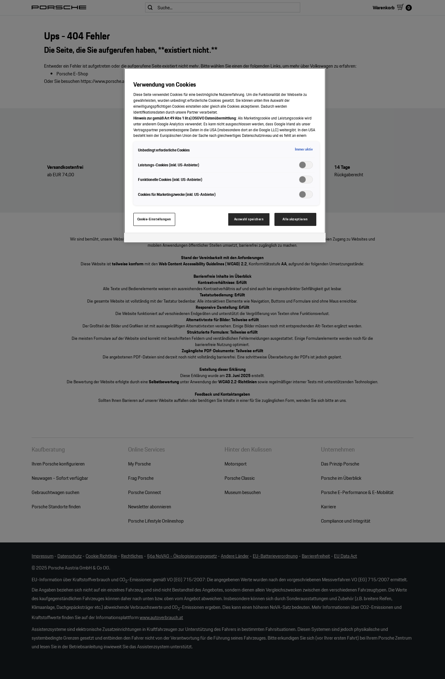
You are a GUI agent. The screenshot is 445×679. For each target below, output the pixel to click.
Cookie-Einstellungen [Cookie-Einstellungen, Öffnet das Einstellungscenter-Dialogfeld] (154, 219)
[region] (225, 155)
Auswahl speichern (249, 219)
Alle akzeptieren (295, 219)
